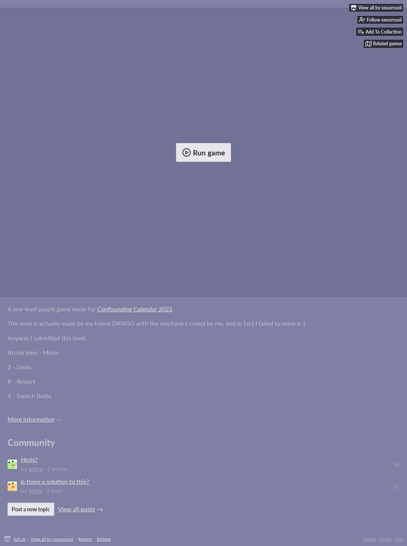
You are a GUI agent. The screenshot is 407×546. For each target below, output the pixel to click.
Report (85, 539)
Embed (104, 539)
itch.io (19, 539)
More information (34, 419)
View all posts (76, 508)
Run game (203, 152)
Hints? (29, 459)
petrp (36, 468)
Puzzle (385, 539)
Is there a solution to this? (55, 481)
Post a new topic (31, 509)
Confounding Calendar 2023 (134, 308)
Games (369, 539)
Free (399, 539)
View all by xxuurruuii (52, 539)
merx (35, 490)
